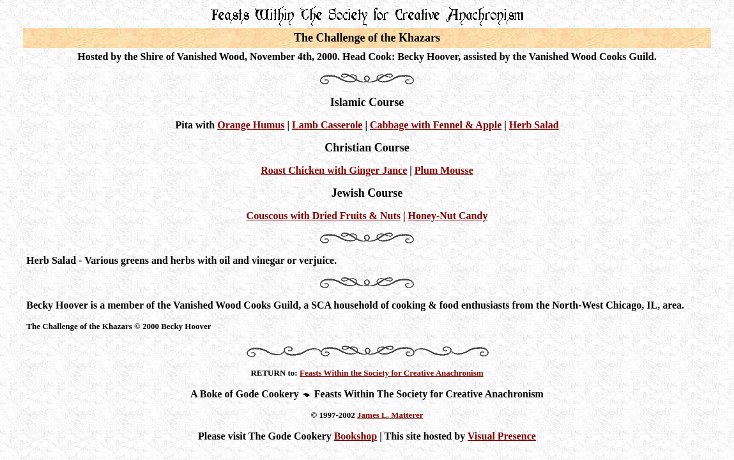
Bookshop (356, 436)
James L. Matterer (390, 415)
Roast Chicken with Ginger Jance (334, 170)
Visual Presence (502, 436)
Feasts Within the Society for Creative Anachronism (392, 373)
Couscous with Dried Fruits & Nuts (324, 215)
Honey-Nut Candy (447, 215)
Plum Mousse (444, 170)
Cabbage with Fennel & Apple (435, 124)
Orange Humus (250, 124)
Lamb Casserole (327, 124)
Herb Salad (534, 124)
